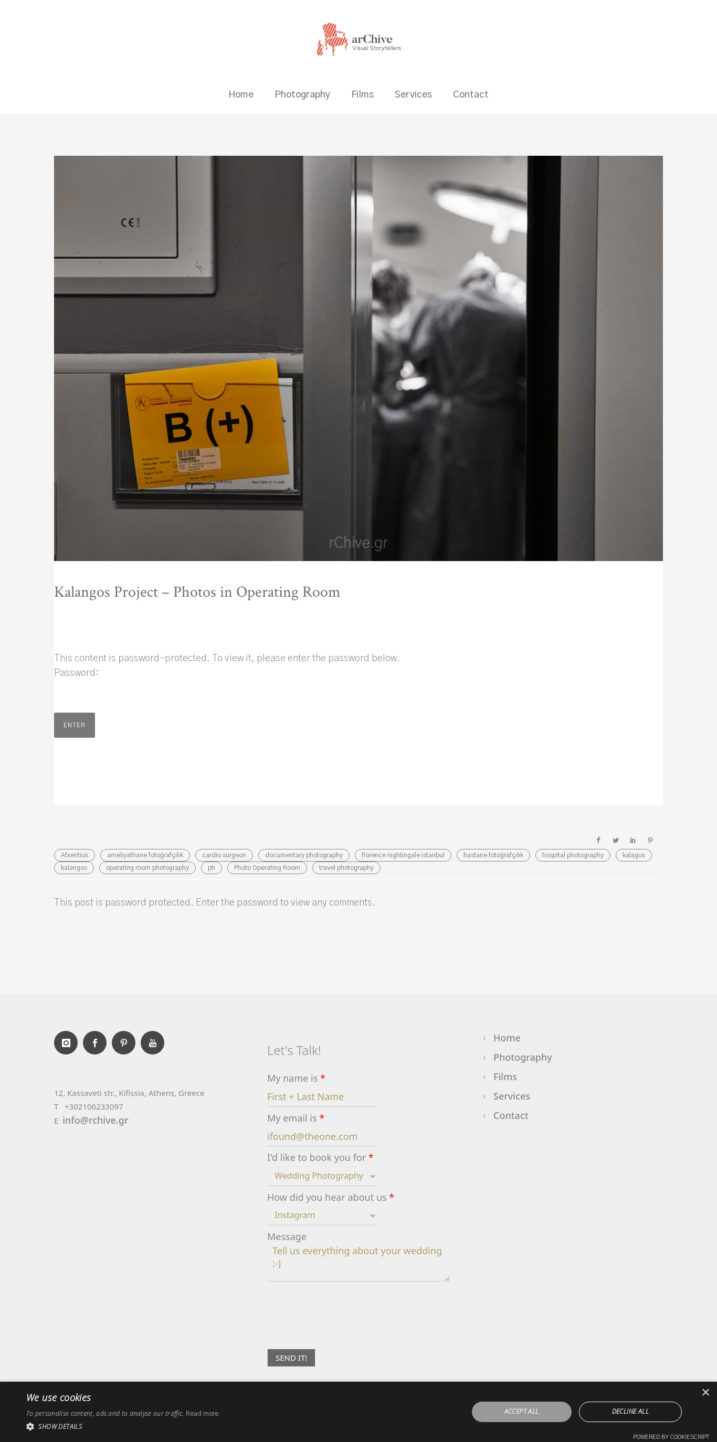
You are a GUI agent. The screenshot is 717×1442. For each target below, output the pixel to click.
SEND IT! (291, 1357)
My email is (295, 1118)
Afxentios (74, 855)
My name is (296, 1078)
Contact (471, 95)
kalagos (634, 855)
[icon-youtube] (152, 1042)
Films (362, 95)
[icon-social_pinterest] (126, 1042)
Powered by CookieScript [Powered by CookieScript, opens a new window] (671, 1437)
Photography (302, 95)
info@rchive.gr (95, 1120)
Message (287, 1237)
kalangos (74, 868)
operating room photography (147, 868)
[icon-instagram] (68, 1042)
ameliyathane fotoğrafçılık (145, 855)
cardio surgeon (224, 855)
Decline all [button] (630, 1411)
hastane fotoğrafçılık (493, 855)
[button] (122, 1426)
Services (413, 95)
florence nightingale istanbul (403, 855)
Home (241, 95)
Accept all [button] (521, 1411)
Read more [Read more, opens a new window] (202, 1414)
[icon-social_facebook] (97, 1042)
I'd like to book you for (320, 1158)
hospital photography (573, 855)
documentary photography (304, 855)
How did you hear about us (330, 1197)
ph (211, 868)
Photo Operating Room (267, 868)
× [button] (705, 1393)
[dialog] (358, 1412)
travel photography (346, 868)
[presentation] (347, 1331)
